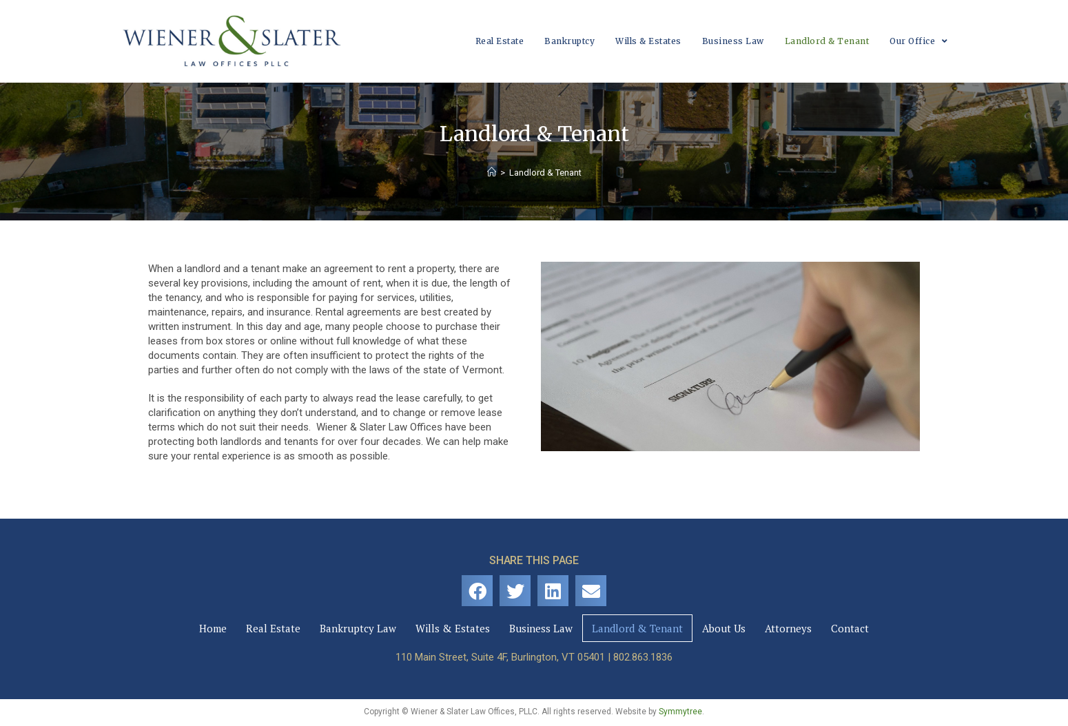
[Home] (491, 172)
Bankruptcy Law (358, 628)
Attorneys (788, 628)
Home (213, 628)
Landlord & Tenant (637, 628)
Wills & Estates (452, 628)
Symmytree (680, 711)
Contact (850, 628)
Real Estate (273, 628)
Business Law (541, 628)
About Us (724, 628)
